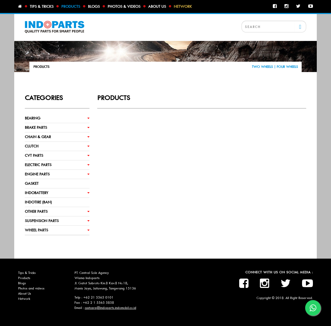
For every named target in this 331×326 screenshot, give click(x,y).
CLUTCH (32, 146)
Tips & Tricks (27, 273)
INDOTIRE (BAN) (38, 202)
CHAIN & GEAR (38, 136)
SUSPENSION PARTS (42, 220)
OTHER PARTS (36, 211)
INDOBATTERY (36, 192)
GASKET (32, 183)
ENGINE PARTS (37, 174)
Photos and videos (31, 288)
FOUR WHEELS (287, 67)
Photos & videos (124, 6)
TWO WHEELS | (264, 67)
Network (183, 6)
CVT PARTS (34, 155)
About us (157, 6)
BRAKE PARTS (36, 127)
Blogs (94, 6)
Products (70, 6)
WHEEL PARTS (36, 230)
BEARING (32, 118)
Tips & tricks (42, 6)
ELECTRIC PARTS (38, 164)
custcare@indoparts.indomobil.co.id (110, 308)
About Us (24, 293)
